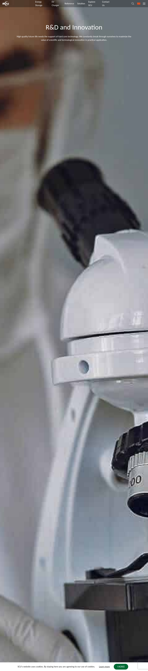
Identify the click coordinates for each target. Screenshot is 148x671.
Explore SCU (91, 3)
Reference (69, 3)
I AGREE (121, 666)
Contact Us (105, 3)
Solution (81, 3)
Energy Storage (38, 3)
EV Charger (55, 3)
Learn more (104, 666)
